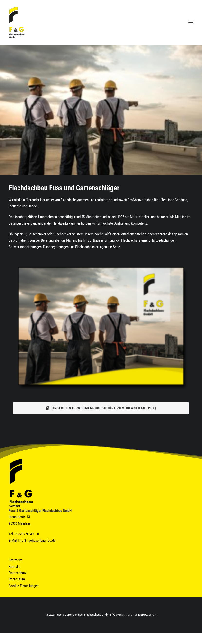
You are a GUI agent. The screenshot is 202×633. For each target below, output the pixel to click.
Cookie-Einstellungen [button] (23, 586)
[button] (191, 22)
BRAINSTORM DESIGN (137, 614)
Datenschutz (18, 573)
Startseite (15, 560)
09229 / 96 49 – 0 (27, 534)
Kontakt (14, 566)
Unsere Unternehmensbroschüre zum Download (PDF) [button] (101, 408)
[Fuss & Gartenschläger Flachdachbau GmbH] (17, 22)
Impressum (17, 579)
